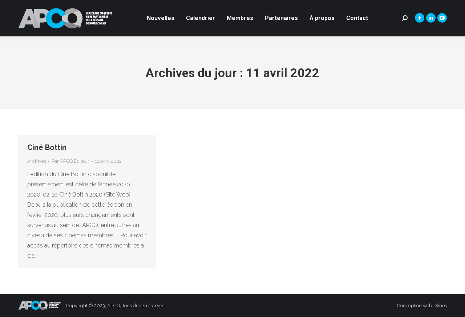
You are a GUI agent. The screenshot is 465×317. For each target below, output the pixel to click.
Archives (36, 161)
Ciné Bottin (46, 147)
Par (70, 161)
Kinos (441, 305)
